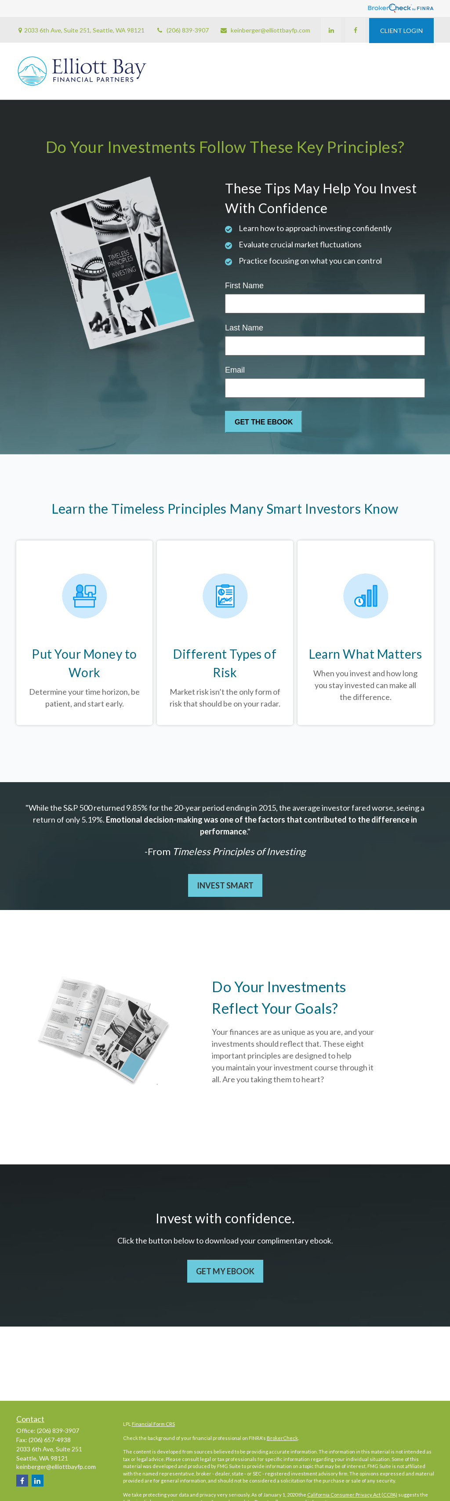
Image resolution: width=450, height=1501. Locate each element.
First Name (244, 285)
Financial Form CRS (153, 1424)
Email (235, 370)
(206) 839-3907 (182, 30)
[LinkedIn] (331, 30)
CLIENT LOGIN (401, 30)
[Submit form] (263, 422)
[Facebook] (355, 30)
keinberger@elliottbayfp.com (265, 30)
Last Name (244, 327)
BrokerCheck (282, 1438)
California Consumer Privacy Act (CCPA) (352, 1494)
